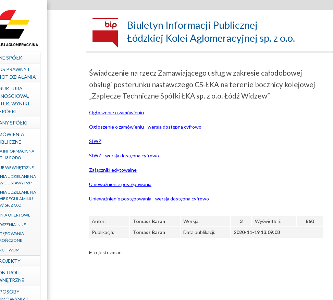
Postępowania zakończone (40, 237)
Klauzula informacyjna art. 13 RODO (39, 154)
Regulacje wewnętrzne (39, 167)
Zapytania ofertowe (39, 215)
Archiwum (39, 249)
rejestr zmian (108, 252)
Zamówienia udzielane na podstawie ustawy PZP (39, 179)
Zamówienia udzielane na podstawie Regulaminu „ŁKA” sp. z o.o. (39, 199)
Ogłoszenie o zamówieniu (116, 112)
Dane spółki (40, 58)
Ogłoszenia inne (39, 224)
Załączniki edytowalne (113, 170)
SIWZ (95, 141)
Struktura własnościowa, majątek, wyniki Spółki (39, 100)
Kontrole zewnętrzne (39, 276)
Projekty (39, 261)
